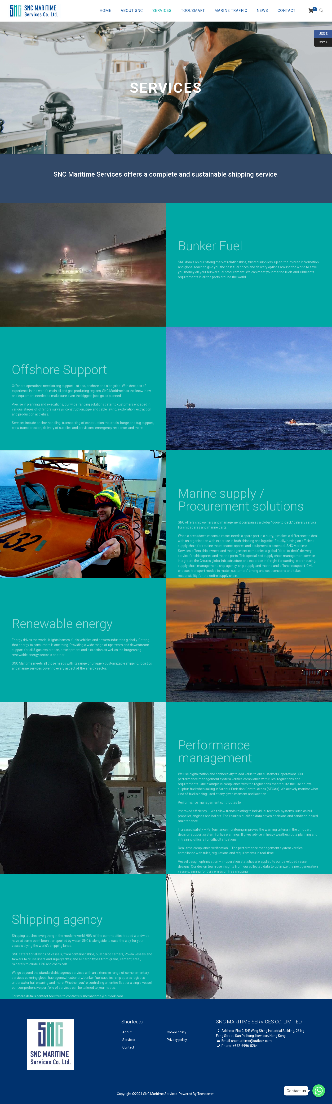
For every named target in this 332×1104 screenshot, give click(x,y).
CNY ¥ (321, 42)
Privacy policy (177, 1040)
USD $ (321, 34)
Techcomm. (206, 1094)
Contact (128, 1047)
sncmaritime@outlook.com (251, 1041)
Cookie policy (176, 1032)
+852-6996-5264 (245, 1046)
